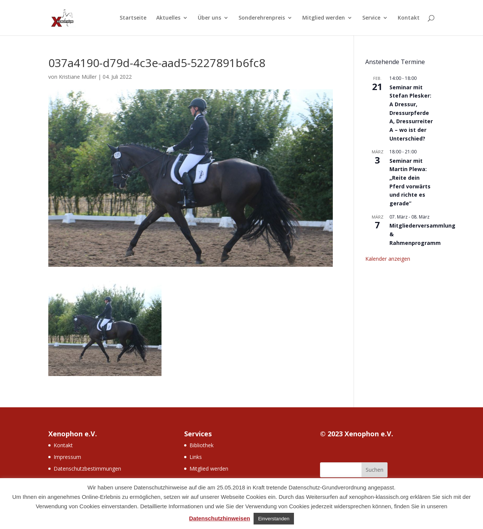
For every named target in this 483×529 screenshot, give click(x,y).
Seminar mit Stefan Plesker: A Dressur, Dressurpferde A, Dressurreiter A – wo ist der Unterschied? (411, 113)
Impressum (67, 456)
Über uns (209, 18)
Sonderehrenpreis (261, 18)
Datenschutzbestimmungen (87, 468)
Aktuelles (168, 18)
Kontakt (409, 18)
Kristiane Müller (78, 76)
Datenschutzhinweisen (219, 518)
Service (371, 18)
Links (195, 456)
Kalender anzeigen (387, 258)
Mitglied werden (323, 18)
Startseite (133, 18)
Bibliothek (201, 445)
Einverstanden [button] (273, 518)
